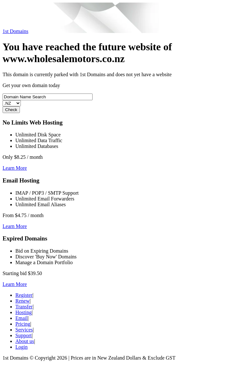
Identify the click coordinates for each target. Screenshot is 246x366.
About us (24, 341)
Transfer (24, 306)
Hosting (23, 312)
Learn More (15, 168)
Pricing (22, 324)
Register (23, 295)
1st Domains (15, 31)
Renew (22, 301)
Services (24, 329)
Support (23, 335)
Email (21, 318)
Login (21, 347)
